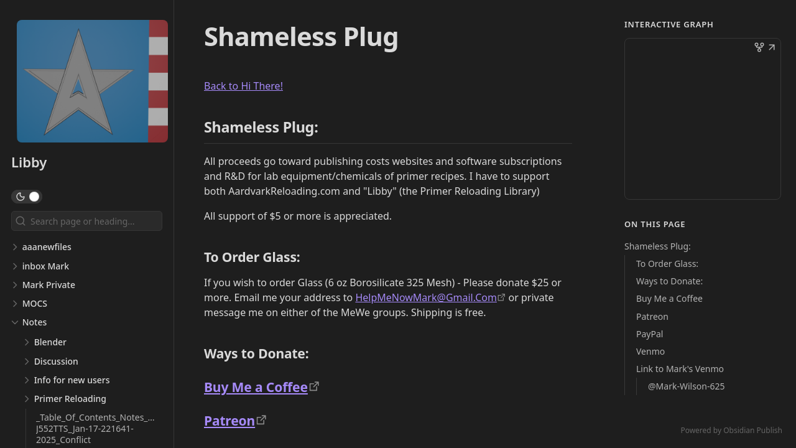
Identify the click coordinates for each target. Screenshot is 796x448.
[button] (771, 48)
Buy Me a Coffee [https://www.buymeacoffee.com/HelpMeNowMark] (256, 387)
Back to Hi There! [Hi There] (243, 86)
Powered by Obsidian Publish (731, 430)
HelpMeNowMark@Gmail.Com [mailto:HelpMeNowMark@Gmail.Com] (426, 297)
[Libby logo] (92, 82)
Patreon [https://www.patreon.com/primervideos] (229, 420)
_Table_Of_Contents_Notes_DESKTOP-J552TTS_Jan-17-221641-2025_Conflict (112, 428)
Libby (29, 161)
